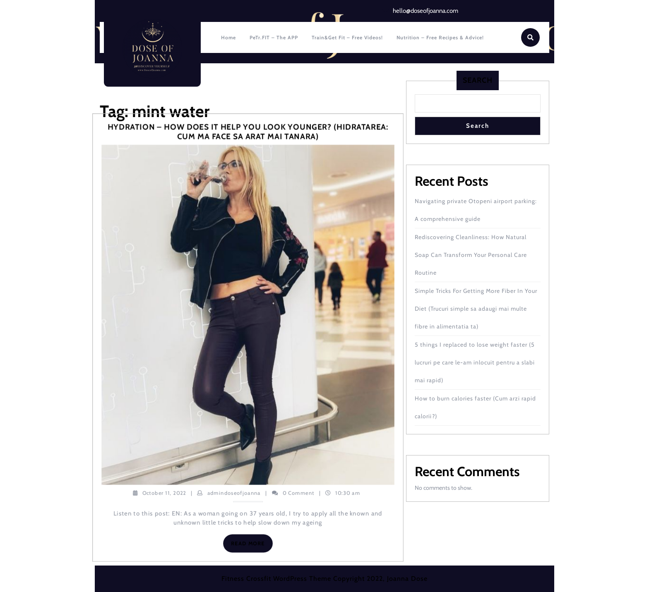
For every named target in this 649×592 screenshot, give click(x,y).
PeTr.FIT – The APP (274, 37)
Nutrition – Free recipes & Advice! (440, 37)
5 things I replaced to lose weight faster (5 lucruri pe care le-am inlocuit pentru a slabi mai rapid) (475, 362)
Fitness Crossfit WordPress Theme (276, 578)
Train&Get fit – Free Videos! (347, 37)
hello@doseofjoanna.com (425, 10)
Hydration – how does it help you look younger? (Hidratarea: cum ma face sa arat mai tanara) (248, 131)
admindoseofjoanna (234, 492)
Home (228, 37)
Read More (252, 544)
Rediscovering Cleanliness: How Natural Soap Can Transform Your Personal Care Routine (471, 254)
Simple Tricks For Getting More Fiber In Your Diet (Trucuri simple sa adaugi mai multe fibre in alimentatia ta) (476, 308)
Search (478, 80)
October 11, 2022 (164, 492)
